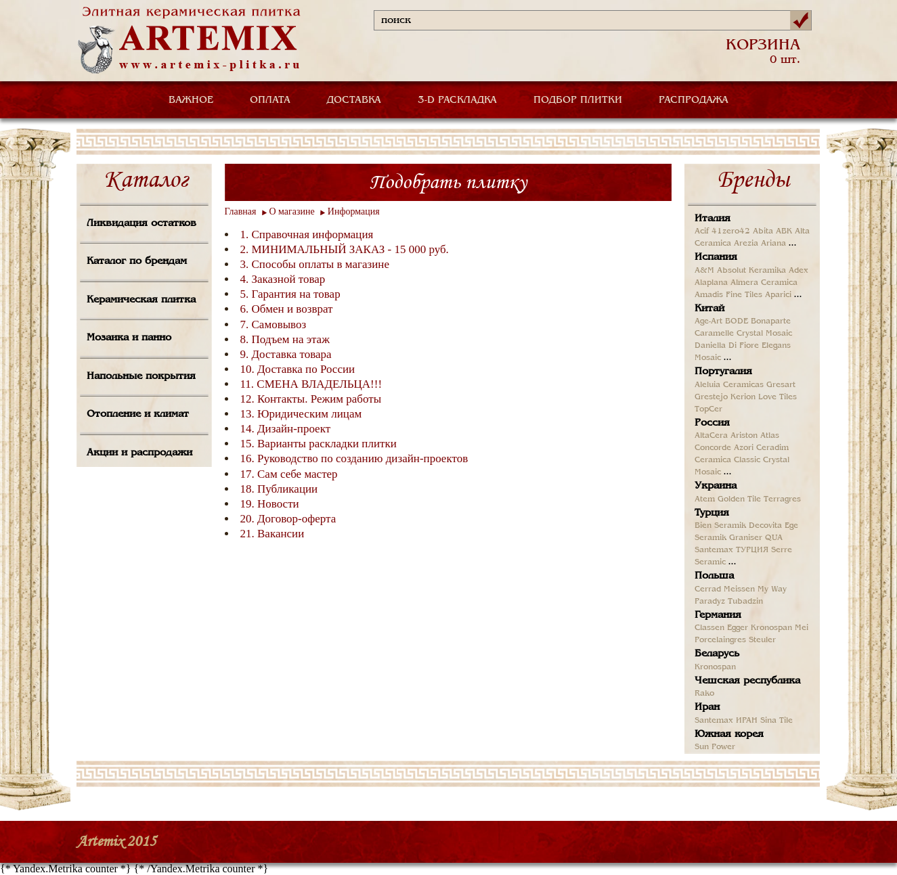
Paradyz (710, 602)
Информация (354, 211)
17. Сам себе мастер (289, 474)
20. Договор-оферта (288, 518)
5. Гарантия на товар (290, 294)
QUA (774, 538)
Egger (737, 628)
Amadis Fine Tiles (728, 295)
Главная (241, 211)
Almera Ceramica (763, 283)
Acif (702, 231)
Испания (716, 257)
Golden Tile (739, 499)
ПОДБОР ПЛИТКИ (577, 100)
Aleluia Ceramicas (729, 385)
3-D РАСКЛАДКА (457, 100)
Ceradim (772, 448)
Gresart (780, 385)
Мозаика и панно (129, 337)
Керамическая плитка (141, 300)
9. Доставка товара (286, 354)
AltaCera (711, 436)
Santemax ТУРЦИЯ (731, 550)
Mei (801, 628)
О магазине (292, 211)
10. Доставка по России (297, 369)
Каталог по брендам (137, 261)
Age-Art (708, 321)
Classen (709, 628)
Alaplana (711, 283)
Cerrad (708, 589)
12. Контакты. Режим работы (311, 398)
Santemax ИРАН (726, 721)
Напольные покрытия (141, 376)
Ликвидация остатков (141, 223)
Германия (718, 615)
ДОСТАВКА (354, 100)
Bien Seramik (720, 526)
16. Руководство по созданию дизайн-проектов (354, 458)
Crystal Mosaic (764, 334)
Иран (707, 707)
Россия (712, 423)
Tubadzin (745, 602)
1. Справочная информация (307, 234)
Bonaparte (771, 321)
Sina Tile (776, 721)
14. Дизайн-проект (285, 428)
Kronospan (771, 628)
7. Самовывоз (273, 324)
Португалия (723, 371)
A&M (704, 271)
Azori (743, 448)
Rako (704, 694)
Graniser (745, 538)
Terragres (782, 499)
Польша (714, 576)
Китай (709, 308)
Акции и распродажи (139, 452)
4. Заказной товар (283, 279)
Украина (716, 486)
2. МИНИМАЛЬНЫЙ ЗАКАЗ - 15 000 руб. (344, 249)
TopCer (708, 409)
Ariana (773, 244)
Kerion (743, 397)
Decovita (765, 526)
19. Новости (269, 503)
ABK (784, 231)
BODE (736, 321)
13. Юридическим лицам (301, 413)
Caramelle (714, 334)
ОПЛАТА (270, 100)
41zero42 (731, 231)
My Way (772, 589)
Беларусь (717, 653)
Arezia (746, 244)
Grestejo (711, 397)
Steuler (762, 640)
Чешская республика (747, 681)
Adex (798, 271)
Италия (712, 218)
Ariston (744, 436)
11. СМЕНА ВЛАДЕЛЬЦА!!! (311, 384)
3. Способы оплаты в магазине (314, 264)
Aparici (778, 295)
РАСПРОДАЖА (693, 100)
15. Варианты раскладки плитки (318, 443)
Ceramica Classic (727, 460)
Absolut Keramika (751, 271)
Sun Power (715, 747)
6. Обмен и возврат (286, 308)
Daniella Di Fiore (727, 346)
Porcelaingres (720, 640)
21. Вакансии (272, 533)
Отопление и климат (138, 414)
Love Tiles (777, 397)
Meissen (739, 589)
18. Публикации (279, 489)
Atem (705, 499)
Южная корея (729, 734)
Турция (712, 513)
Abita (763, 231)
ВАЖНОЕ (191, 100)
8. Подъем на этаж (285, 339)
